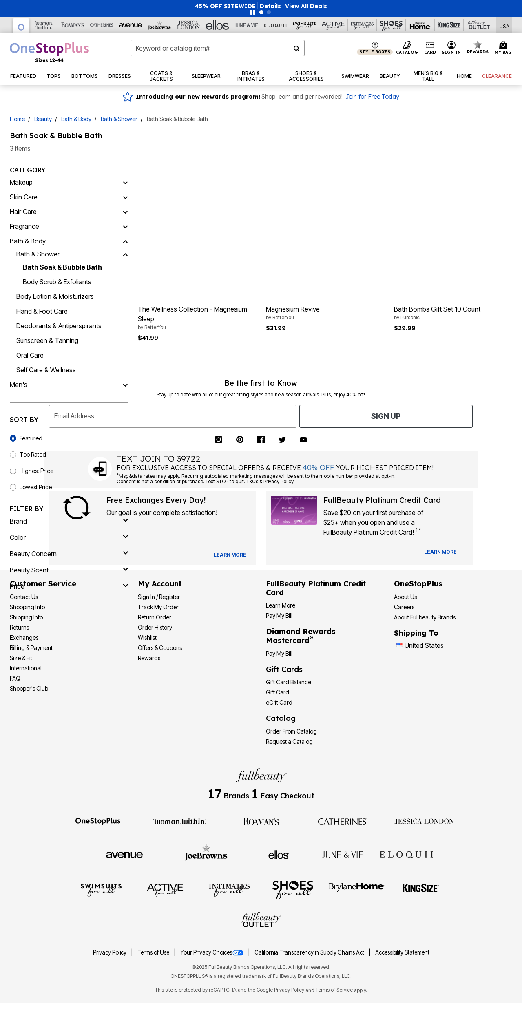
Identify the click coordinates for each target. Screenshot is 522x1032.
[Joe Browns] (159, 25)
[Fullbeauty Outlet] (261, 921)
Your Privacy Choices (212, 952)
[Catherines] (342, 821)
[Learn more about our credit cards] (440, 552)
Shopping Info (27, 606)
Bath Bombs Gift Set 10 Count (453, 313)
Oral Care (30, 355)
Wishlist (147, 637)
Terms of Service (335, 990)
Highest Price (36, 470)
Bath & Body (76, 118)
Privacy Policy (110, 952)
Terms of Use (153, 952)
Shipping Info (26, 617)
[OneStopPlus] (21, 25)
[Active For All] (333, 25)
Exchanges (24, 637)
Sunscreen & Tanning (47, 340)
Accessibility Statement (402, 952)
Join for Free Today (372, 96)
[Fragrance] (125, 226)
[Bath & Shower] (125, 254)
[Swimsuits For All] (304, 25)
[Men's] (125, 384)
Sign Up (385, 416)
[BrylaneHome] (356, 890)
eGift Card (279, 702)
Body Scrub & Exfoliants (57, 282)
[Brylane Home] (420, 25)
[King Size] (449, 25)
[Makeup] (125, 182)
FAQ (15, 678)
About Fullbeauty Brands (425, 617)
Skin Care (24, 197)
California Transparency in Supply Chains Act (309, 952)
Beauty (43, 118)
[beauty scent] (69, 570)
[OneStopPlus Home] (49, 52)
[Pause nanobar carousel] (253, 12)
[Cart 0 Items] (504, 48)
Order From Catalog (291, 731)
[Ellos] (217, 25)
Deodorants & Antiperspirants (59, 326)
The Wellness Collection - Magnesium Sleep (197, 318)
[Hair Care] (125, 212)
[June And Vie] (246, 25)
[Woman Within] (43, 25)
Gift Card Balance (288, 681)
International (26, 668)
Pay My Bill (279, 615)
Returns (19, 627)
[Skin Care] (125, 197)
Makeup (21, 182)
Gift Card (277, 692)
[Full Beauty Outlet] (478, 25)
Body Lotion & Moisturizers (55, 296)
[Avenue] (130, 25)
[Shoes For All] (391, 25)
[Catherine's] (101, 25)
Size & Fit (21, 657)
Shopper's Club (29, 688)
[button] (270, 6)
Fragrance (24, 226)
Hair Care (23, 212)
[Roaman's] (72, 25)
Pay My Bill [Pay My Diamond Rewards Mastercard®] (279, 653)
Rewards (149, 657)
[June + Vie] (342, 854)
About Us (405, 596)
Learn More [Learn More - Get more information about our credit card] (280, 605)
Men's (18, 384)
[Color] (69, 537)
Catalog (281, 718)
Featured (31, 438)
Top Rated (33, 454)
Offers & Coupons (160, 647)
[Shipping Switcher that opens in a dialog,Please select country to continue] (504, 25)
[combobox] (217, 48)
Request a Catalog (289, 741)
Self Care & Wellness (46, 370)
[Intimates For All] (362, 25)
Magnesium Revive (325, 313)
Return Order (154, 617)
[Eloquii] (275, 25)
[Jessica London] (188, 25)
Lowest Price (36, 487)
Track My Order (158, 606)
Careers (404, 606)
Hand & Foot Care (42, 311)
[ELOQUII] (406, 853)
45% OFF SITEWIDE (225, 6)
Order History (155, 627)
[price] (69, 586)
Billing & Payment (31, 647)
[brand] (69, 521)
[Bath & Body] (125, 241)
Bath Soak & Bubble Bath (62, 267)
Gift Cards (284, 669)
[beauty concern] (69, 554)
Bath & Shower (119, 118)
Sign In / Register (159, 596)
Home (17, 118)
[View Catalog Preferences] (230, 555)
